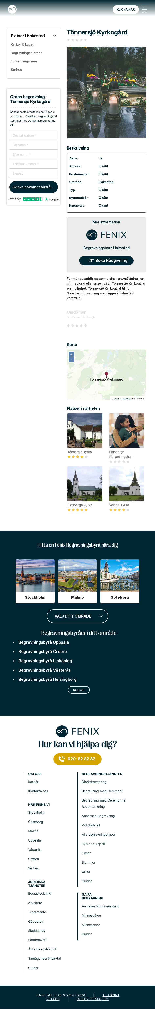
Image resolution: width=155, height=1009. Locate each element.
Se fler (79, 689)
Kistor (86, 853)
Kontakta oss (38, 791)
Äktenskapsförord (42, 949)
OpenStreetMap (122, 398)
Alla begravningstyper (98, 834)
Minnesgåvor (91, 915)
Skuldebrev (36, 931)
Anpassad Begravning (98, 816)
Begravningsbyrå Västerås (45, 670)
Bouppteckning (39, 893)
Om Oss (34, 774)
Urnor (86, 872)
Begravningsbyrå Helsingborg (48, 679)
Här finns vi (39, 805)
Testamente (37, 912)
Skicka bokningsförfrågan (34, 187)
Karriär (33, 782)
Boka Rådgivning (111, 260)
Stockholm (36, 812)
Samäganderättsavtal (44, 958)
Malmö (33, 831)
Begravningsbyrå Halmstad (106, 248)
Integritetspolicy (93, 999)
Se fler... (34, 868)
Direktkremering (94, 782)
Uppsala (34, 840)
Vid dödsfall (91, 825)
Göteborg (35, 822)
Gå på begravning (92, 896)
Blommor (88, 862)
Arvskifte (35, 903)
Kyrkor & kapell (93, 844)
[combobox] (77, 616)
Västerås (34, 850)
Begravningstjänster (102, 774)
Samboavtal (37, 940)
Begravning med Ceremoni (102, 791)
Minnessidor (91, 925)
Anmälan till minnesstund (101, 906)
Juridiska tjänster (36, 884)
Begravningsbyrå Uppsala (44, 642)
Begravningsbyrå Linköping (45, 660)
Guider (87, 881)
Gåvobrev (35, 921)
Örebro (33, 859)
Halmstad (106, 182)
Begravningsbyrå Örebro (43, 651)
